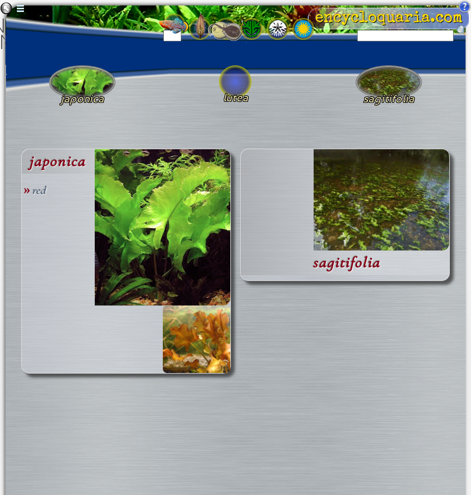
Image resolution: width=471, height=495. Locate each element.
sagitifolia (346, 263)
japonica (57, 161)
